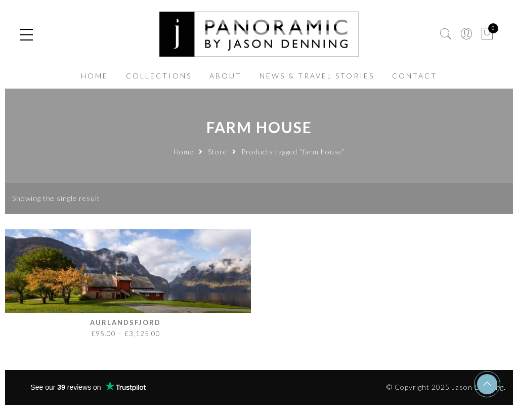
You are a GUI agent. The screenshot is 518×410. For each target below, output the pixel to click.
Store (217, 151)
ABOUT (225, 75)
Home (184, 151)
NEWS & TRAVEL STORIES (317, 75)
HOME (94, 75)
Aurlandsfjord (125, 322)
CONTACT (414, 75)
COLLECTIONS (159, 75)
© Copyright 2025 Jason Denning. (446, 387)
